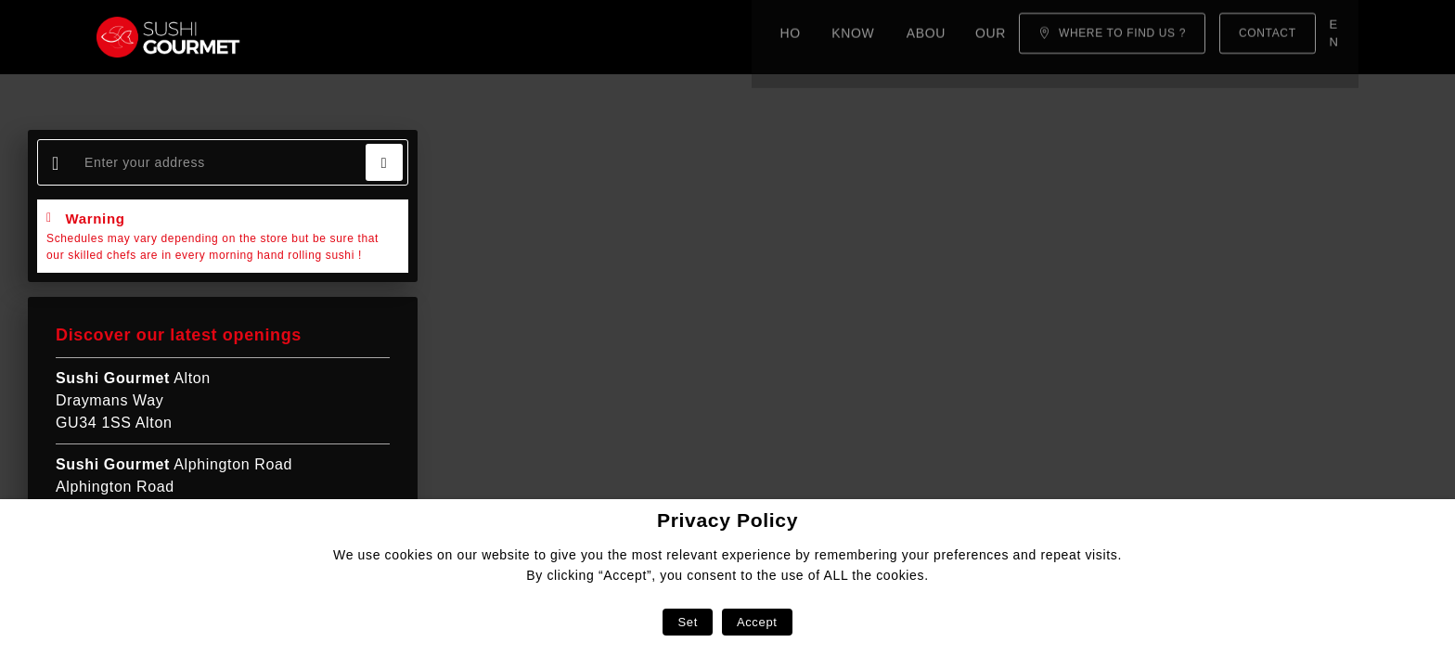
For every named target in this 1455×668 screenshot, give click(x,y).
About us (500, 37)
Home (307, 37)
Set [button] (687, 622)
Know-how (396, 37)
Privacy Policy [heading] (727, 520)
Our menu (600, 37)
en (1338, 37)
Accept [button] (757, 622)
